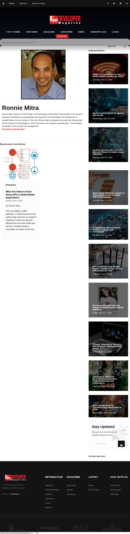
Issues (70, 490)
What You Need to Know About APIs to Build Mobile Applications (20, 194)
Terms (48, 503)
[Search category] (111, 7)
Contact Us (115, 485)
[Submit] (125, 7)
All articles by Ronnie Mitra (13, 129)
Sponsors (71, 494)
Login (115, 32)
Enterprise (11, 185)
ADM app (114, 494)
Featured (32, 32)
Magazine (49, 32)
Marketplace (98, 32)
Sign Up (62, 36)
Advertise (49, 499)
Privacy (48, 507)
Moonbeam (15, 494)
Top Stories (13, 32)
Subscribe (66, 32)
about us (49, 485)
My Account (115, 490)
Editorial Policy (52, 490)
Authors (49, 494)
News (81, 32)
